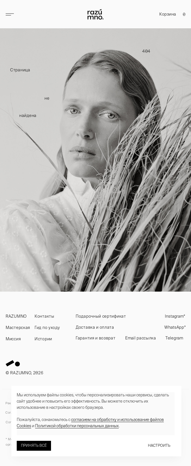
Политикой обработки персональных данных (77, 426)
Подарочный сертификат (101, 316)
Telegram (174, 338)
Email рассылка (140, 338)
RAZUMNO (16, 316)
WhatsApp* (175, 327)
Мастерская (18, 327)
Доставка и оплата (95, 327)
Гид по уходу (47, 327)
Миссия (13, 339)
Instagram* (175, 316)
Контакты (44, 316)
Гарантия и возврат (96, 338)
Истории (43, 339)
